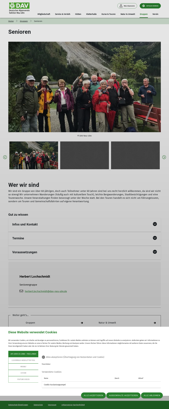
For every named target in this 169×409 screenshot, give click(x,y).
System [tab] (23, 373)
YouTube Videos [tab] (23, 379)
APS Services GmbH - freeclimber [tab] (23, 354)
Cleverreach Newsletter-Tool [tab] (23, 360)
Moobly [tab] (23, 367)
